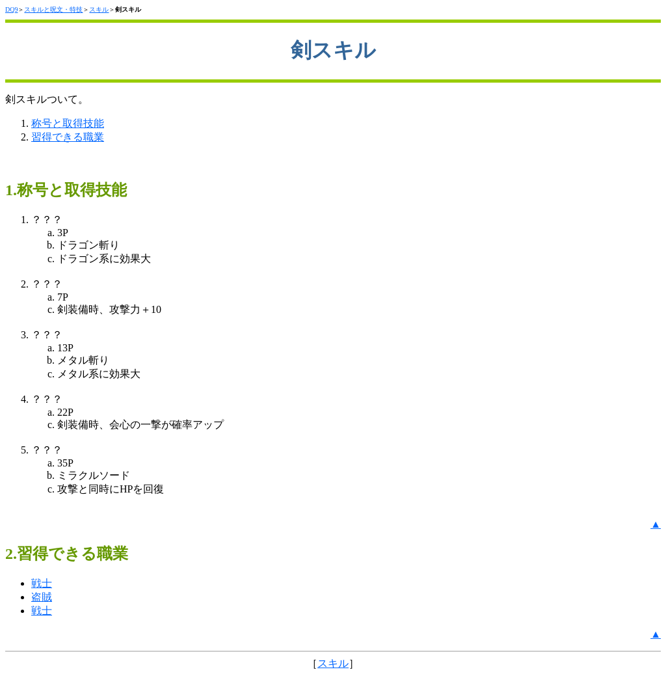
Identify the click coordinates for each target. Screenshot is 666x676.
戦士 (41, 583)
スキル (99, 9)
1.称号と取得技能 (66, 190)
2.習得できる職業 (66, 553)
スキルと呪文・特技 (53, 9)
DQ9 (11, 9)
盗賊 (41, 596)
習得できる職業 (67, 136)
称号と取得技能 (67, 123)
